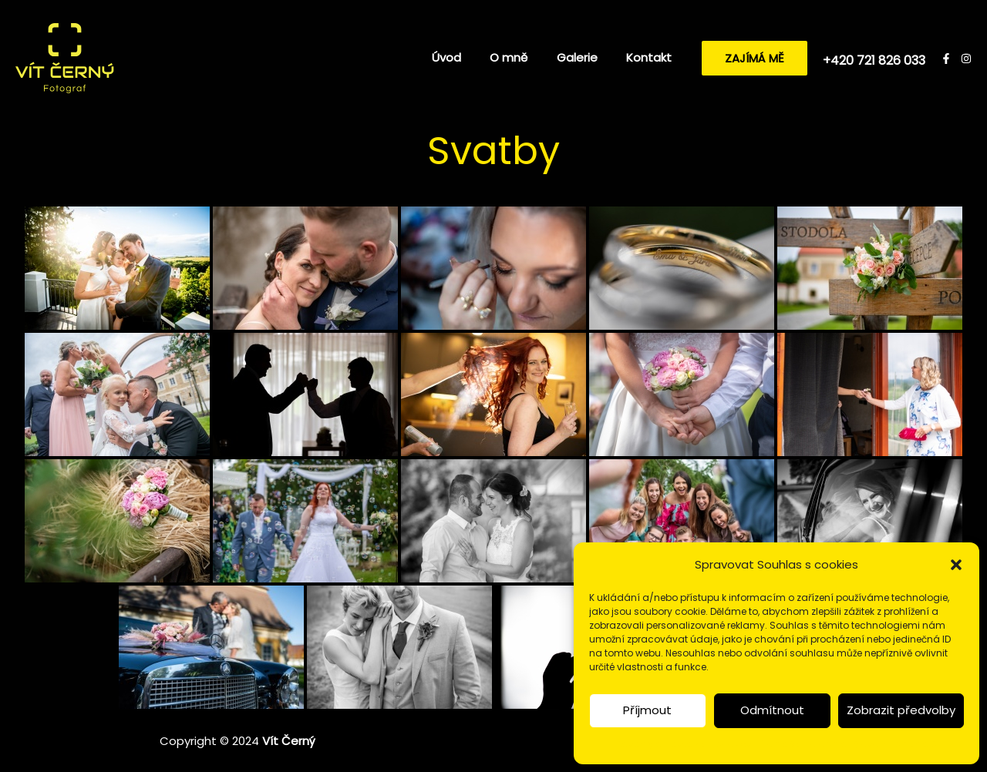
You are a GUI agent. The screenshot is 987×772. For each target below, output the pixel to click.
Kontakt (652, 57)
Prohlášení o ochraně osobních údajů (849, 743)
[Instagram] (966, 58)
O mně (523, 57)
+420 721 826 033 (874, 60)
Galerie (585, 57)
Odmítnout (772, 710)
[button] (956, 564)
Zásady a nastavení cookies (684, 743)
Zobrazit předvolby (901, 710)
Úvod (466, 57)
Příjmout (647, 710)
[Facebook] (946, 58)
